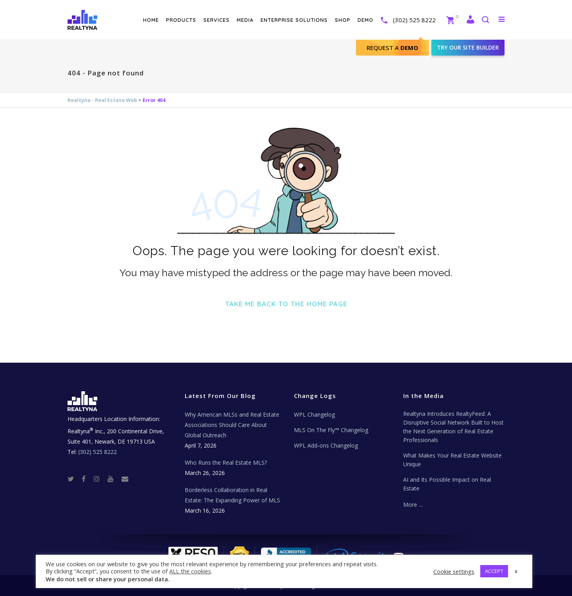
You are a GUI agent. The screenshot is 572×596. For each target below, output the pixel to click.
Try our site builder (468, 47)
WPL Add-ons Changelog (326, 445)
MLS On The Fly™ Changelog (331, 430)
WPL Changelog (314, 414)
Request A (392, 48)
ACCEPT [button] (494, 571)
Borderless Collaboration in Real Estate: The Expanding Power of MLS (232, 495)
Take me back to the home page (286, 304)
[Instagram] (100, 478)
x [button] (516, 571)
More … (413, 504)
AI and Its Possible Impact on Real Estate (447, 484)
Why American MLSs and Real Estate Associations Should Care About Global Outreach (232, 425)
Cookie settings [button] (453, 571)
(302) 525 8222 (414, 20)
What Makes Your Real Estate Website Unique (452, 460)
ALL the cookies (190, 571)
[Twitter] (74, 478)
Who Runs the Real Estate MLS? (226, 462)
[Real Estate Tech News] (125, 478)
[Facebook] (87, 478)
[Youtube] (114, 478)
